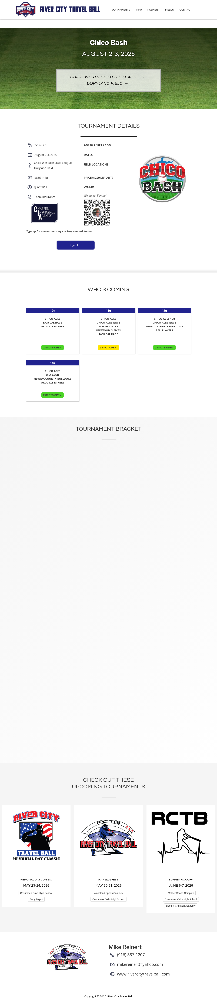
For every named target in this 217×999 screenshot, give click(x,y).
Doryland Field (105, 84)
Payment (154, 10)
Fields (169, 10)
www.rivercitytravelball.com (143, 974)
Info (139, 10)
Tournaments (120, 10)
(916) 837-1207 (131, 954)
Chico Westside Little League (104, 77)
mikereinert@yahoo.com (140, 964)
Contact (185, 10)
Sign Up (76, 245)
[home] (58, 10)
